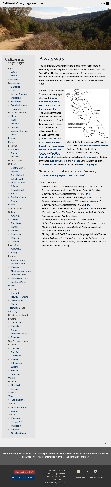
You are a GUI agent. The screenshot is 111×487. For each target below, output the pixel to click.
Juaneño (15, 359)
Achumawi (16, 248)
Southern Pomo (18, 281)
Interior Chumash (19, 94)
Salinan (11, 285)
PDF (87, 193)
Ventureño (16, 108)
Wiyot (14, 72)
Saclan (42, 153)
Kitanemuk (16, 363)
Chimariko (13, 79)
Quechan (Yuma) (19, 433)
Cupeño (15, 352)
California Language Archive (22, 3)
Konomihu (16, 293)
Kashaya (15, 267)
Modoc (90, 156)
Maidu (63, 160)
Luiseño (14, 366)
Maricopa (16, 425)
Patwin (53, 164)
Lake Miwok (17, 178)
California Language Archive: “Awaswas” (63, 175)
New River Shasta (19, 296)
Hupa (13, 116)
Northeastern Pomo (21, 270)
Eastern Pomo (18, 263)
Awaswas (15, 215)
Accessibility (55, 480)
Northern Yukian (19, 407)
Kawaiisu (15, 326)
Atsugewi (15, 252)
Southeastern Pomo (20, 278)
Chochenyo (45, 101)
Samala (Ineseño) (19, 105)
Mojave (15, 429)
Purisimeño (16, 101)
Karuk (11, 142)
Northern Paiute (19, 333)
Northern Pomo (19, 274)
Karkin (55, 101)
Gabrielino (16, 355)
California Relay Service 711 (55, 483)
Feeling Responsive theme (89, 477)
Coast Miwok (46, 142)
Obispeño (16, 97)
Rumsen (43, 109)
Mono (14, 329)
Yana (10, 396)
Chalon (53, 97)
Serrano (15, 370)
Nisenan (76, 160)
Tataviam (15, 374)
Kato (13, 119)
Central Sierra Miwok (51, 138)
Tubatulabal (14, 307)
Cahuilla (15, 348)
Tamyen (57, 109)
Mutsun (43, 105)
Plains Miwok (54, 149)
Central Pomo (18, 259)
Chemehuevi (17, 322)
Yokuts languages (87, 164)
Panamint (15, 337)
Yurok (14, 75)
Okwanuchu (17, 300)
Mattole (15, 123)
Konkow (54, 160)
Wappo (14, 410)
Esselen (11, 138)
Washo (11, 377)
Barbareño (16, 86)
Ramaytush (54, 105)
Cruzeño (15, 90)
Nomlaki (44, 164)
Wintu (65, 164)
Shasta (14, 304)
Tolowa (14, 127)
